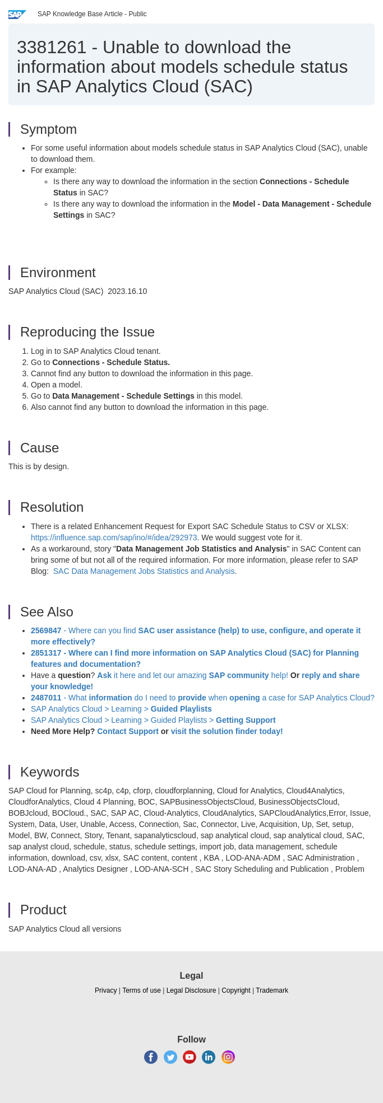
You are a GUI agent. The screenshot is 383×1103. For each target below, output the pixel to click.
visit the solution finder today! (227, 731)
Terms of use (141, 990)
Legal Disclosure (191, 990)
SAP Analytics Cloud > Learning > (121, 708)
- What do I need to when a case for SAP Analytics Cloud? (203, 697)
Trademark (272, 990)
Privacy (106, 990)
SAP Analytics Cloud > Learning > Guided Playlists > (153, 720)
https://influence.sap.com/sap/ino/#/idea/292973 (114, 537)
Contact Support (128, 731)
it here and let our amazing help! (192, 675)
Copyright (236, 990)
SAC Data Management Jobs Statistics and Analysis (144, 571)
